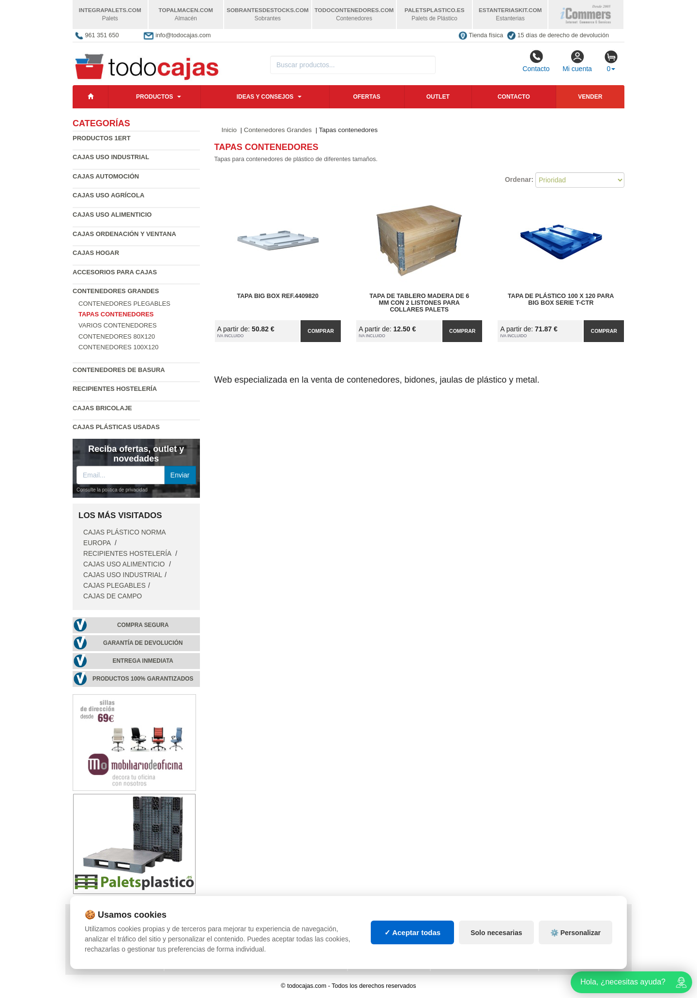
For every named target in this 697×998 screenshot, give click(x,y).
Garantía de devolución (143, 643)
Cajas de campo (112, 596)
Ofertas (366, 96)
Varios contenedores (117, 325)
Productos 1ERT (102, 138)
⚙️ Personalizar (575, 944)
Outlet (438, 96)
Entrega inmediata (143, 660)
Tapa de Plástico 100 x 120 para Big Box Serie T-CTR (561, 299)
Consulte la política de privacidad (112, 489)
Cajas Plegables (114, 585)
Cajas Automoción (106, 176)
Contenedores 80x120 (116, 336)
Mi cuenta (577, 61)
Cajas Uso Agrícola (108, 195)
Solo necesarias (496, 944)
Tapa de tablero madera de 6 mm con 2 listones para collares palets (419, 303)
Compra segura (143, 625)
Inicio (229, 130)
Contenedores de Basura (119, 369)
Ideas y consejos (265, 96)
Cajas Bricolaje (102, 408)
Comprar (321, 331)
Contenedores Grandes (116, 291)
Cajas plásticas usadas (116, 427)
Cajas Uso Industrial (111, 157)
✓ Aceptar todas (412, 944)
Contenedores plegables (124, 303)
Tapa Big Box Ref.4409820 (277, 296)
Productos (154, 96)
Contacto (535, 61)
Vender (590, 96)
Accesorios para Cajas (115, 272)
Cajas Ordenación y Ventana (124, 234)
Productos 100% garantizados (143, 678)
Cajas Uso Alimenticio (112, 214)
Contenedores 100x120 (118, 347)
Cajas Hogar (96, 252)
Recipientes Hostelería (115, 388)
